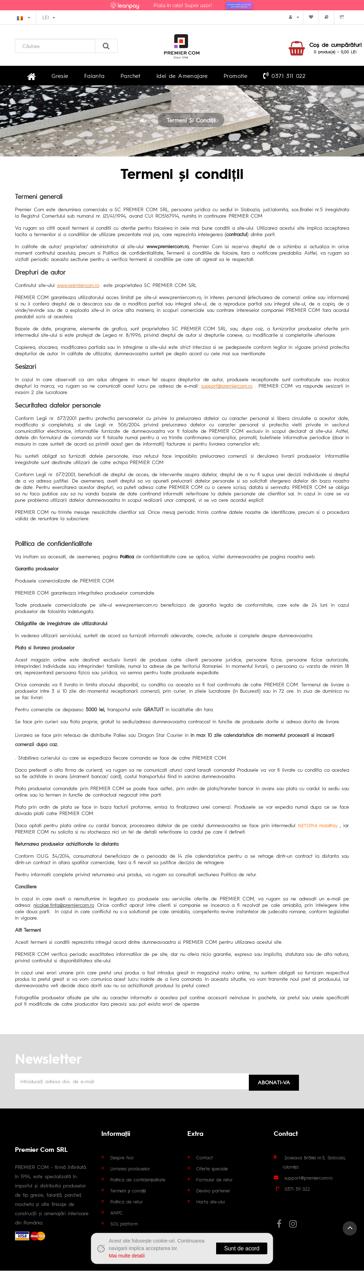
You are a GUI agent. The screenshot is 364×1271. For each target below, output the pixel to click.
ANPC (116, 1213)
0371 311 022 (245, 76)
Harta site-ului (210, 1202)
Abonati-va (274, 1082)
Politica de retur (126, 1202)
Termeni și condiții (191, 122)
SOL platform (124, 1224)
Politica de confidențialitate (138, 1180)
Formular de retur (214, 1180)
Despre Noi (121, 1158)
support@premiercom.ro (308, 1178)
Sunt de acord (241, 1248)
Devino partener (213, 1191)
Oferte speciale (212, 1169)
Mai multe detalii (127, 1256)
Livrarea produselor (130, 1169)
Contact (204, 1158)
